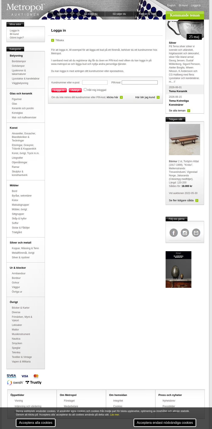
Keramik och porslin (23, 108)
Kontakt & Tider (147, 13)
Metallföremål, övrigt (23, 252)
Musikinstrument (21, 334)
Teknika (16, 352)
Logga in (196, 5)
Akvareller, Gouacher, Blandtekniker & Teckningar (24, 137)
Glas (14, 103)
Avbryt (75, 90)
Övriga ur (17, 291)
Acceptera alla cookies (35, 422)
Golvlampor (18, 65)
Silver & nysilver (21, 257)
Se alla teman (177, 110)
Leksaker (17, 325)
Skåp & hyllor (19, 218)
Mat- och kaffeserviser (24, 117)
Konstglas (17, 112)
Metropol (25, 9)
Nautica (16, 338)
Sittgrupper (18, 214)
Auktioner (62, 13)
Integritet (118, 400)
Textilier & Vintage (22, 357)
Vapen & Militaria (21, 361)
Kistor (15, 200)
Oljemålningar (19, 162)
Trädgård (17, 232)
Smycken (17, 343)
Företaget (69, 400)
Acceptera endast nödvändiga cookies (165, 422)
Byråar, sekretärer (22, 195)
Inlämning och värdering (28, 406)
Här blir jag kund (145, 97)
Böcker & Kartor (21, 307)
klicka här (112, 97)
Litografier (17, 157)
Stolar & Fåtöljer (21, 227)
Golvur (15, 282)
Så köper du (91, 13)
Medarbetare (71, 406)
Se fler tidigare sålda (181, 200)
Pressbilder (169, 406)
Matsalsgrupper (20, 204)
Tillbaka (59, 40)
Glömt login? (17, 37)
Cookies (117, 406)
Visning (19, 400)
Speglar (16, 347)
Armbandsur (18, 273)
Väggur (16, 287)
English (171, 5)
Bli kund (183, 5)
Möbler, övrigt (19, 209)
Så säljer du (119, 13)
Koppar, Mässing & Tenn (25, 248)
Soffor (15, 223)
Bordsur (16, 278)
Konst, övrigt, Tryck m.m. (25, 153)
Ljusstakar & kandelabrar (26, 78)
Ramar (15, 167)
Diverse (16, 312)
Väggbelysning (20, 83)
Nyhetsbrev (169, 400)
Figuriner (17, 99)
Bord (14, 191)
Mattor (15, 329)
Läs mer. (115, 414)
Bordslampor (19, 61)
